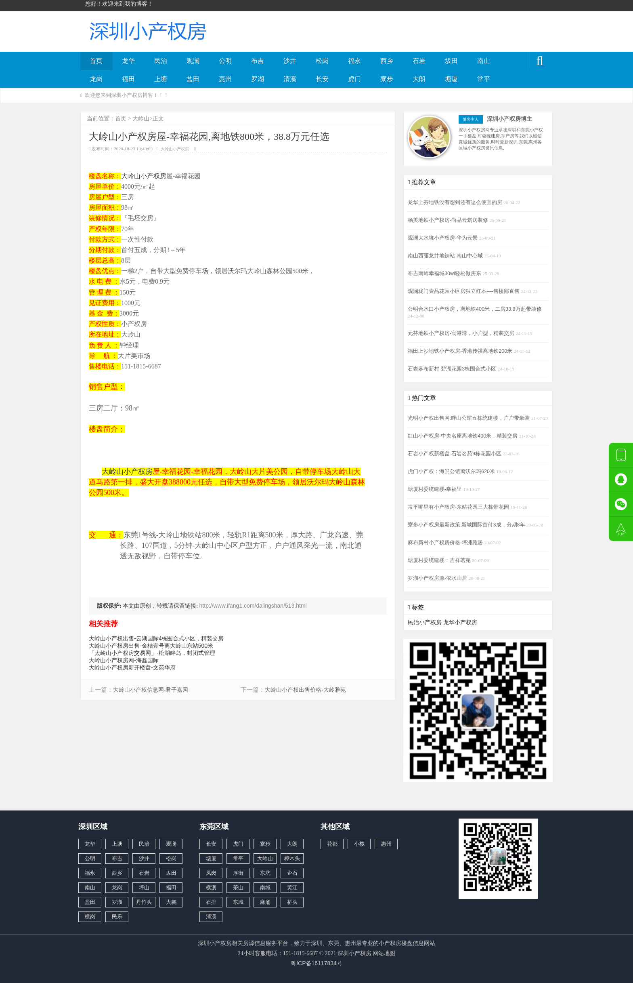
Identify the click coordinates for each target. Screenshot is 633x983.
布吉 (257, 60)
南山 (483, 60)
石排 (211, 902)
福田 (128, 79)
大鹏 (171, 902)
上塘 (160, 79)
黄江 (292, 887)
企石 (292, 873)
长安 (322, 79)
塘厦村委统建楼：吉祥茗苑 (440, 560)
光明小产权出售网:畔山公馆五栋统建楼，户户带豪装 (469, 418)
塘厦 (451, 79)
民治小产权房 (425, 622)
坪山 (144, 887)
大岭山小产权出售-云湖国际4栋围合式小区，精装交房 (156, 638)
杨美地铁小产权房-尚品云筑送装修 (449, 220)
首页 (96, 60)
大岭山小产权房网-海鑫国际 (124, 660)
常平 (483, 79)
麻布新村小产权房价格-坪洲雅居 (446, 542)
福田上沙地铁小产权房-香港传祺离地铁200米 (461, 351)
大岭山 (140, 118)
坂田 (451, 60)
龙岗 (96, 79)
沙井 (289, 60)
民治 (160, 60)
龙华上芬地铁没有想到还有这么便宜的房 (456, 202)
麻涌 (265, 902)
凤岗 (211, 873)
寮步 (386, 79)
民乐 (117, 917)
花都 (332, 844)
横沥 (211, 887)
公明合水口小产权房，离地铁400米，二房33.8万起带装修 (475, 309)
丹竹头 (144, 902)
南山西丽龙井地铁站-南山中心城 (446, 256)
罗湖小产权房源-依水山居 (438, 578)
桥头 (292, 902)
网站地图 (384, 953)
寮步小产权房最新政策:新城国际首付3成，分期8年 (467, 525)
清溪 (289, 79)
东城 (238, 902)
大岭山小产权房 (175, 149)
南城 (265, 887)
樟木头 (292, 858)
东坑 (265, 873)
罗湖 (257, 79)
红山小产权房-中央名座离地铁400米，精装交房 (463, 436)
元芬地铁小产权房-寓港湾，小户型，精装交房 (462, 333)
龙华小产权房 (460, 622)
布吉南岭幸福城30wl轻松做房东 (445, 273)
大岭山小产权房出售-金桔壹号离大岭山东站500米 (151, 645)
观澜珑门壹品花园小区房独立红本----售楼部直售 (464, 291)
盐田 (193, 79)
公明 (225, 60)
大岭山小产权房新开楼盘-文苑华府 (132, 667)
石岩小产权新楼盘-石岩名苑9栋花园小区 (455, 454)
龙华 (128, 60)
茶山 (238, 887)
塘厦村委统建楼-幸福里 (435, 489)
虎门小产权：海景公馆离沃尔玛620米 (452, 471)
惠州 (225, 79)
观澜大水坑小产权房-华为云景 (443, 238)
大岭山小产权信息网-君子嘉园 (151, 690)
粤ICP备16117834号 (316, 963)
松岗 (322, 60)
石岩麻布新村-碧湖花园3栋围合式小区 (453, 369)
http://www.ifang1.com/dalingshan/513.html (253, 605)
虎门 (354, 79)
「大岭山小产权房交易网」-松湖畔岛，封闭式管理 (152, 653)
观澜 (193, 60)
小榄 (359, 844)
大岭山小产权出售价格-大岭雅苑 (305, 690)
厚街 (238, 873)
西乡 (386, 60)
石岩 (419, 60)
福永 (354, 60)
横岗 (90, 917)
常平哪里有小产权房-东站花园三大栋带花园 (459, 507)
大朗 (419, 79)
